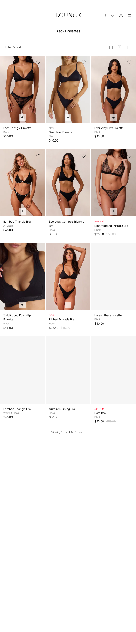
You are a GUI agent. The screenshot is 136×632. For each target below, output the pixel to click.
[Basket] (129, 15)
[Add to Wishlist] (38, 62)
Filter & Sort (13, 47)
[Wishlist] (112, 15)
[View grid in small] (127, 47)
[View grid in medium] (119, 47)
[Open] (6, 15)
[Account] (121, 15)
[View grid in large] (111, 47)
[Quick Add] (22, 117)
